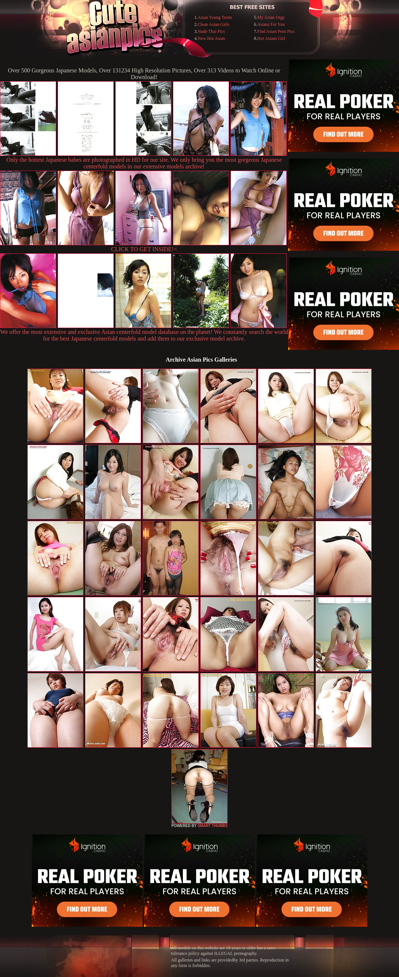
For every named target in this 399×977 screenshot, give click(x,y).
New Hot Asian (211, 38)
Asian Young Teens (215, 17)
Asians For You (270, 24)
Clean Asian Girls (213, 24)
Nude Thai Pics (211, 31)
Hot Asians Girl (271, 38)
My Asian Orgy (270, 17)
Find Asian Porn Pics (275, 31)
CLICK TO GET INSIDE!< (144, 249)
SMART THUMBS (213, 826)
